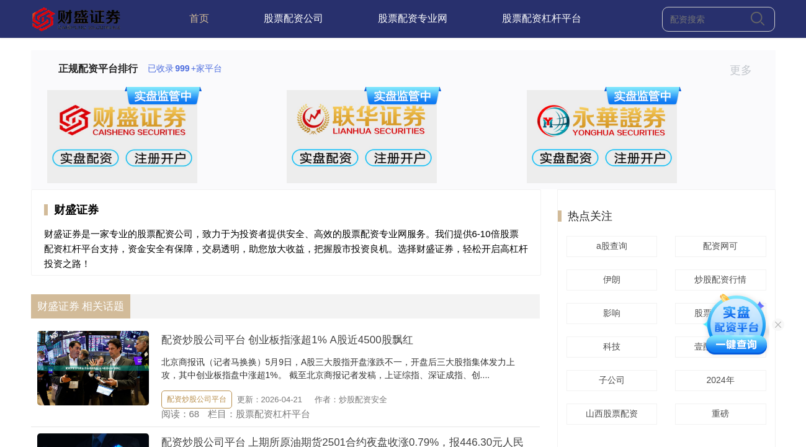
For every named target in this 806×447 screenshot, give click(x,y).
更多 (746, 70)
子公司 (610, 380)
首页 (199, 18)
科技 (610, 346)
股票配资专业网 (412, 18)
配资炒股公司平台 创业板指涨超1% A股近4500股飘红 (287, 340)
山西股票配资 (610, 413)
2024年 (718, 380)
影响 (610, 313)
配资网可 (718, 246)
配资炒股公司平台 (196, 399)
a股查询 (609, 246)
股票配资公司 (293, 18)
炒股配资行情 (718, 279)
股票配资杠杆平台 (541, 18)
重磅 (718, 413)
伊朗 (610, 279)
